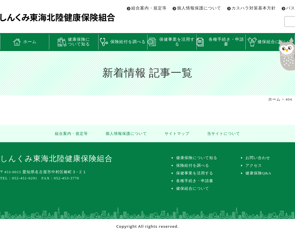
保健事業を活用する (177, 42)
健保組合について (192, 188)
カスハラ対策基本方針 (254, 8)
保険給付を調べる (128, 42)
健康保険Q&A (258, 173)
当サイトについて (223, 133)
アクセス (253, 165)
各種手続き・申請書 (226, 42)
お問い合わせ (257, 158)
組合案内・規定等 (149, 8)
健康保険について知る (79, 42)
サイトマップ (177, 133)
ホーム (30, 42)
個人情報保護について (199, 8)
